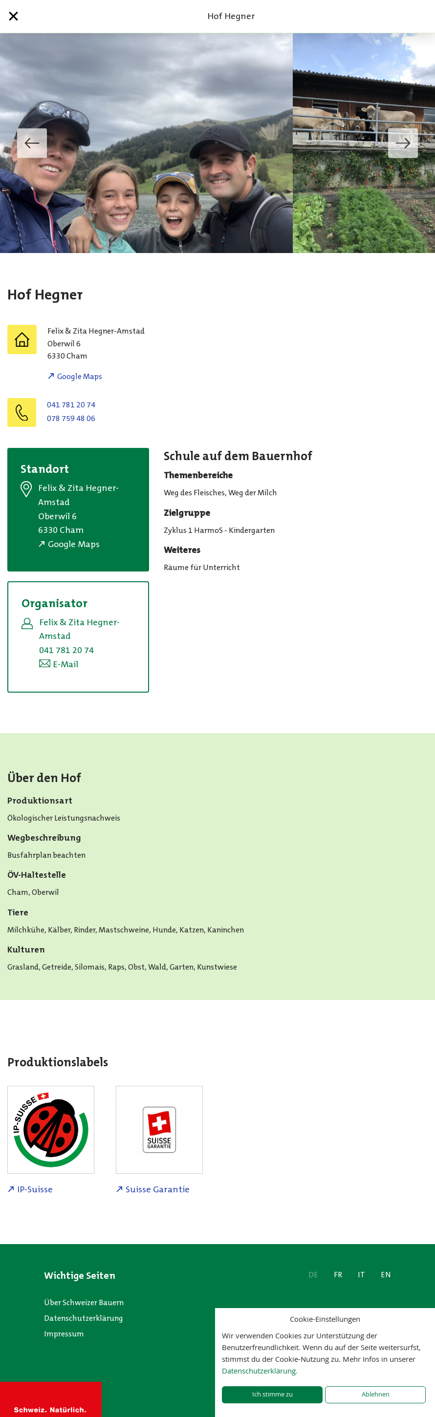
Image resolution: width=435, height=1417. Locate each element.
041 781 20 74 (71, 405)
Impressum (64, 1334)
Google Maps (79, 376)
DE (313, 1274)
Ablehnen (376, 1394)
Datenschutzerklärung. (260, 1370)
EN (386, 1274)
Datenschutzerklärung (83, 1318)
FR (338, 1274)
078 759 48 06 (71, 418)
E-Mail (65, 664)
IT (361, 1274)
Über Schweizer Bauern (84, 1302)
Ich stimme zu (272, 1394)
